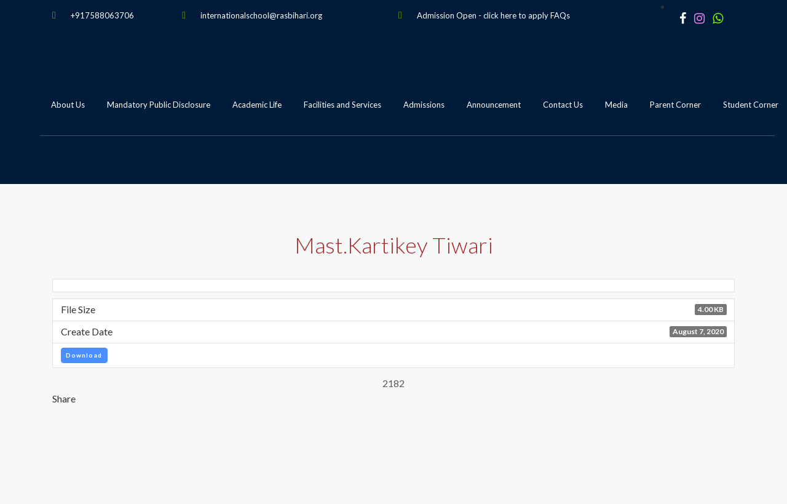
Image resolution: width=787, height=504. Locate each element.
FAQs (560, 15)
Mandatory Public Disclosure (158, 105)
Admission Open (447, 15)
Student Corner (750, 105)
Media (616, 105)
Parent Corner (675, 105)
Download (84, 355)
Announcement (494, 105)
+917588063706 (102, 15)
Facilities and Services (342, 105)
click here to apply (515, 15)
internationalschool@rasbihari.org (261, 15)
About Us (68, 105)
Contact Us (563, 105)
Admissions (424, 105)
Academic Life (257, 105)
